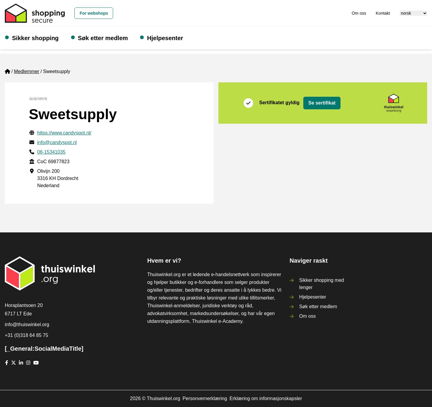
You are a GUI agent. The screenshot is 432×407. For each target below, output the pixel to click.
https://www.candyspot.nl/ (64, 132)
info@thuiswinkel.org (27, 324)
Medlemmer (26, 71)
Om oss (359, 13)
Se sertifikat (322, 102)
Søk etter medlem (103, 38)
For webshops (94, 13)
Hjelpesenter (165, 38)
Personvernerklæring (204, 398)
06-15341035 (51, 152)
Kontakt (383, 13)
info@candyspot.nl (57, 142)
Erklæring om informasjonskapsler (266, 398)
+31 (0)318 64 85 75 (26, 335)
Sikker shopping (35, 38)
